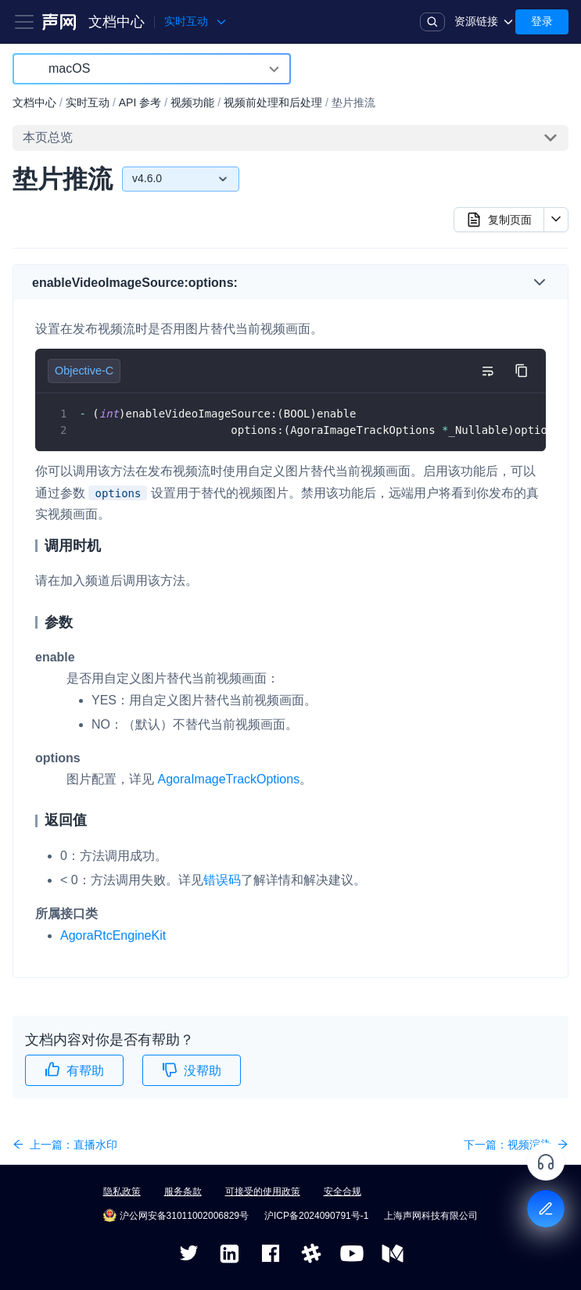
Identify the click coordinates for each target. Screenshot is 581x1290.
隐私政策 (122, 1191)
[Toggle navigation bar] (24, 22)
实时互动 (87, 102)
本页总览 (48, 137)
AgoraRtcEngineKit (113, 935)
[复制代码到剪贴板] (521, 370)
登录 (542, 21)
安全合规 (342, 1191)
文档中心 (116, 22)
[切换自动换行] (487, 370)
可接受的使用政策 (262, 1191)
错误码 (222, 880)
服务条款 (183, 1191)
